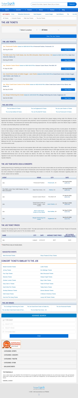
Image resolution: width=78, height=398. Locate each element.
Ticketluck (14, 4)
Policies (47, 391)
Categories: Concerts (11, 355)
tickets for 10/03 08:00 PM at (34, 95)
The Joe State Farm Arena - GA (39, 310)
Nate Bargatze (42, 14)
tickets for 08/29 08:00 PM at (39, 56)
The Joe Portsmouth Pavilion (64, 306)
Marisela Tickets (7, 277)
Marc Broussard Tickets (46, 273)
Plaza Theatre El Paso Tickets (48, 255)
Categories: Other (10, 363)
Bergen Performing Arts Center (39, 218)
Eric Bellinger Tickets (46, 270)
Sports (7, 10)
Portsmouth (51, 182)
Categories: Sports (10, 351)
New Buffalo (51, 211)
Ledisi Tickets (44, 266)
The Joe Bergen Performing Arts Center (14, 306)
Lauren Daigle (53, 14)
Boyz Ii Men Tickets (45, 280)
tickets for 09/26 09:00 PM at (37, 85)
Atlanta (51, 190)
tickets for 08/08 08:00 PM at (28, 46)
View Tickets (68, 49)
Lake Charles (51, 204)
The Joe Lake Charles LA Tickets (63, 108)
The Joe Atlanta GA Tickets (14, 108)
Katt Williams (64, 14)
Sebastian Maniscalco (28, 14)
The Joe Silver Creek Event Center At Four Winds (14, 310)
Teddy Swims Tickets (46, 287)
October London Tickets (9, 280)
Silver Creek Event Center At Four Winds (39, 211)
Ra (73, 14)
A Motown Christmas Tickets (48, 294)
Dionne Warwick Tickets (46, 290)
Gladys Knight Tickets (46, 277)
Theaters (29, 10)
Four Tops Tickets (8, 273)
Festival (52, 10)
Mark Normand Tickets (9, 255)
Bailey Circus (15, 14)
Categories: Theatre (10, 359)
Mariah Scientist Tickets (9, 266)
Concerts (18, 10)
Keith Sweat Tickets (8, 294)
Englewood (51, 218)
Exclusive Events (9, 366)
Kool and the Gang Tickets (10, 297)
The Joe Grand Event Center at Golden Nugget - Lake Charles (39, 306)
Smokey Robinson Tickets (10, 290)
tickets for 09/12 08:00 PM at (38, 75)
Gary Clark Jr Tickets (8, 283)
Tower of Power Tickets (46, 283)
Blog (63, 10)
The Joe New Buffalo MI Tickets (14, 112)
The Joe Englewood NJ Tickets (38, 108)
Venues (41, 10)
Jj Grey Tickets (7, 270)
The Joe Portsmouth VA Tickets (64, 112)
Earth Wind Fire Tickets (9, 287)
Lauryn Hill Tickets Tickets (47, 297)
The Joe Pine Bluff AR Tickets (38, 112)
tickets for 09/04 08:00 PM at (29, 65)
